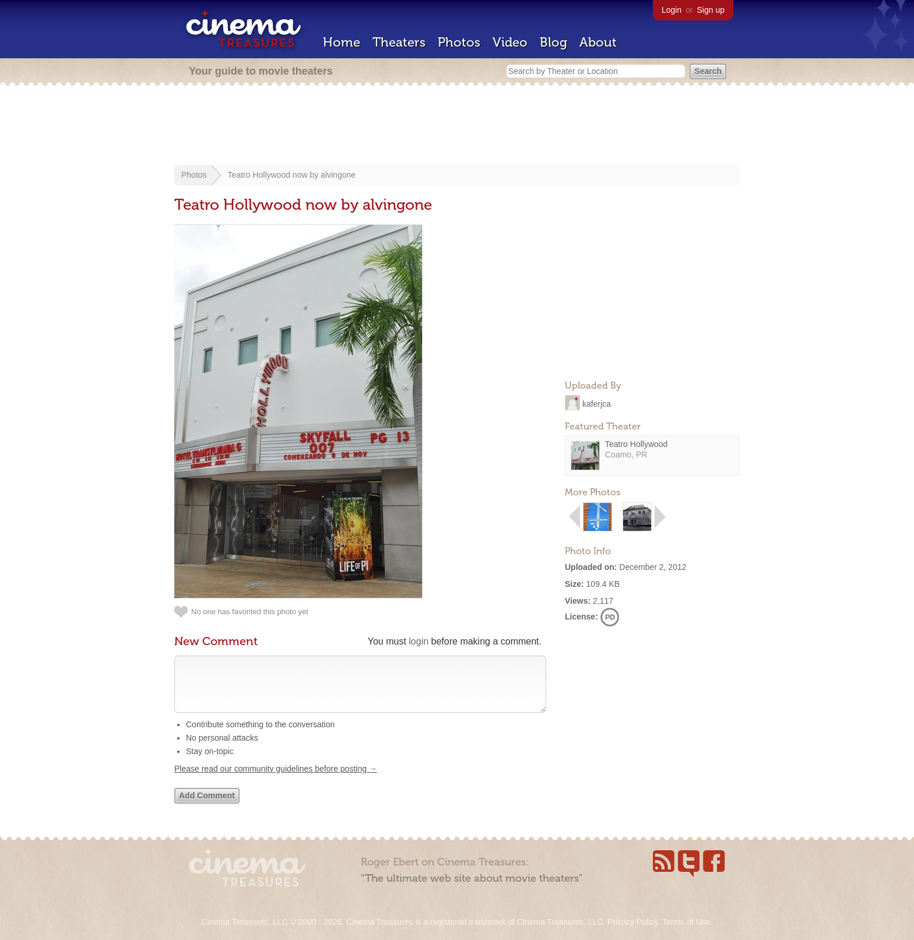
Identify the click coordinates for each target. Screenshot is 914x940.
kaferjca (596, 403)
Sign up (711, 10)
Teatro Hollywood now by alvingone (292, 174)
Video (510, 42)
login (418, 641)
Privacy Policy (632, 922)
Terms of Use (686, 922)
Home (341, 42)
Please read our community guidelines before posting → (275, 780)
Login (671, 10)
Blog (553, 42)
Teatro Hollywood (636, 444)
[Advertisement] (457, 126)
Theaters (399, 42)
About (598, 42)
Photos (459, 42)
